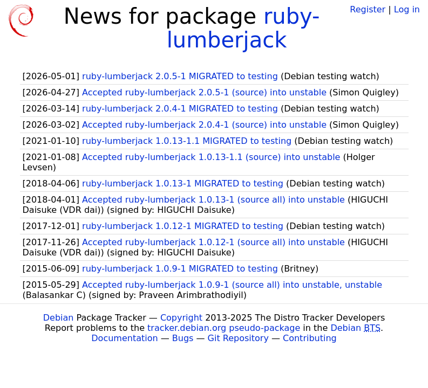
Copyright (181, 318)
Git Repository (238, 338)
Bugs (183, 338)
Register (367, 9)
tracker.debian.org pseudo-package (223, 328)
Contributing (310, 338)
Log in (407, 9)
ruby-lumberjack (243, 28)
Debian (58, 318)
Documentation (124, 338)
